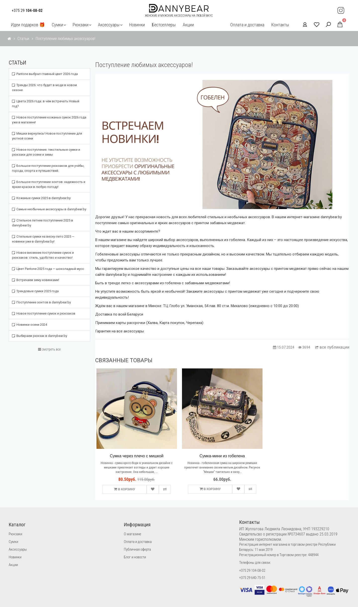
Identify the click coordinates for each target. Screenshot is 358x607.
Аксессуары (109, 24)
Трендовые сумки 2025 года (35, 291)
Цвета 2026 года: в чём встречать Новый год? (45, 103)
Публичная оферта (137, 549)
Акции (188, 24)
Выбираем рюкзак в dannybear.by (39, 336)
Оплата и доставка (247, 24)
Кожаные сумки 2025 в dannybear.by (41, 198)
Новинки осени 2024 (29, 324)
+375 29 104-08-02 (252, 570)
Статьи (23, 38)
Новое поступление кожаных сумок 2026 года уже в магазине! (49, 119)
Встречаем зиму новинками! (35, 280)
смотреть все (49, 349)
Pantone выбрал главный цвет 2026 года (45, 74)
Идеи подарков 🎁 (28, 24)
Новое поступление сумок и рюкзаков (43, 313)
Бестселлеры (164, 24)
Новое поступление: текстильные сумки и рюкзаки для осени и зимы (46, 152)
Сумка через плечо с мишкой (137, 456)
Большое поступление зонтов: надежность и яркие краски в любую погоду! (48, 184)
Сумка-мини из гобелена (222, 456)
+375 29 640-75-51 (252, 577)
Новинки (137, 24)
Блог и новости (135, 557)
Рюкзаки (81, 24)
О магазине (132, 534)
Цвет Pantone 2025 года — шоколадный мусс (48, 269)
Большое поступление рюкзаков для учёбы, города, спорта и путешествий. (48, 168)
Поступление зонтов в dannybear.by (41, 302)
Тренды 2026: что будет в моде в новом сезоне (44, 87)
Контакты (280, 24)
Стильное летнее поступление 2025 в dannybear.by (42, 222)
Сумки (57, 24)
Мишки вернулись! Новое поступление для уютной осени (47, 136)
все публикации (332, 347)
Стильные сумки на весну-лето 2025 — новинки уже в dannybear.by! (43, 239)
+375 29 (27, 10)
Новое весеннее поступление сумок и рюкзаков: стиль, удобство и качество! (43, 255)
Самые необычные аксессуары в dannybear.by (49, 209)
